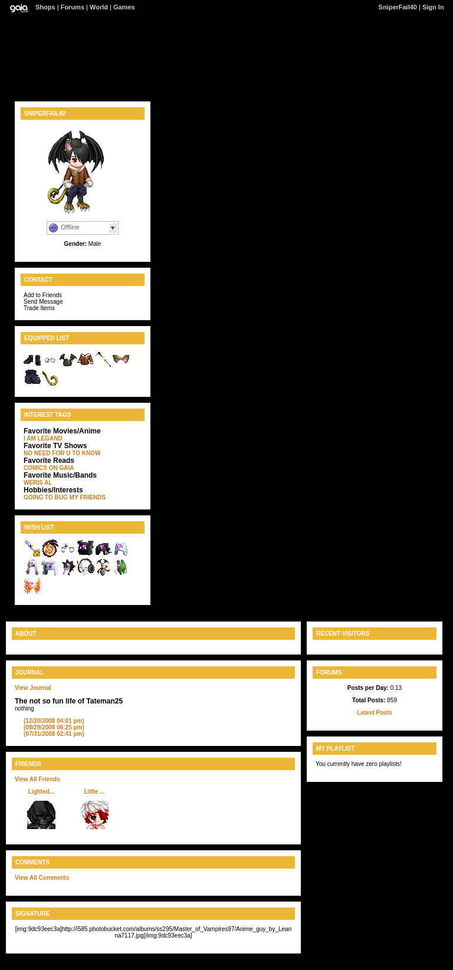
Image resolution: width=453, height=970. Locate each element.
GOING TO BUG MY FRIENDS (65, 497)
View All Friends (37, 779)
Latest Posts (374, 712)
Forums (72, 7)
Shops (45, 7)
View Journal (33, 688)
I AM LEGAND (43, 438)
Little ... (94, 791)
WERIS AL (38, 482)
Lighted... (41, 791)
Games (124, 7)
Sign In (433, 7)
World (99, 7)
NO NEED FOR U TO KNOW (62, 453)
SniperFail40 (398, 7)
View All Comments (42, 877)
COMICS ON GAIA (49, 468)
